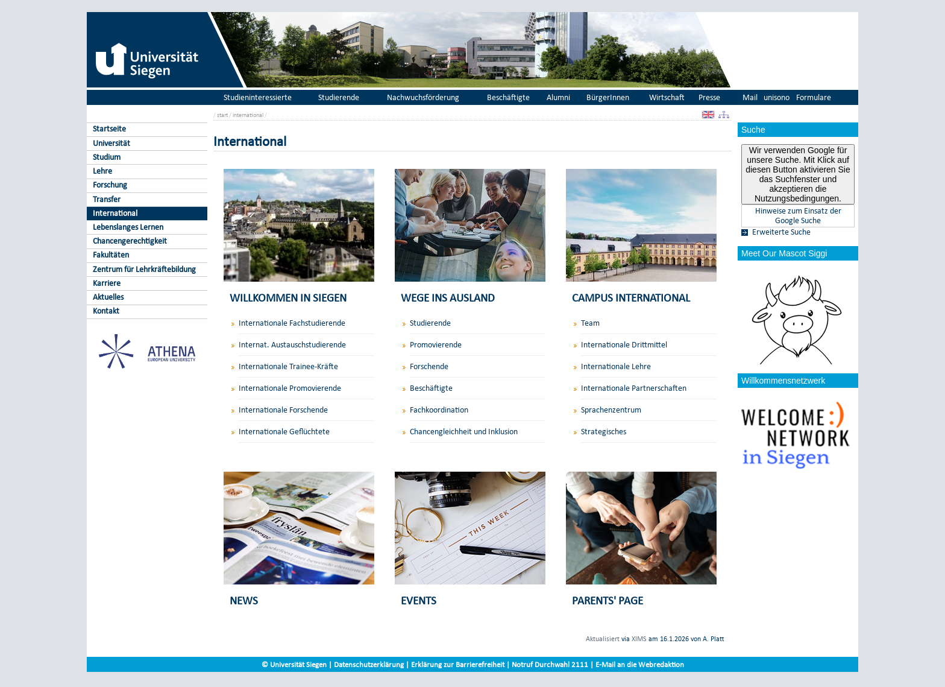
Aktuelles (108, 297)
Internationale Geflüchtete (284, 431)
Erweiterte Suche (781, 232)
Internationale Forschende (283, 410)
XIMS (639, 639)
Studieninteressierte (258, 97)
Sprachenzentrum (611, 410)
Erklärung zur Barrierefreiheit (457, 664)
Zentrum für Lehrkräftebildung (144, 269)
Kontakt (106, 311)
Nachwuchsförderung (423, 97)
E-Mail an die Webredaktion (639, 664)
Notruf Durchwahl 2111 (550, 664)
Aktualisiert (603, 639)
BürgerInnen (607, 97)
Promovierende (436, 345)
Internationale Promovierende (290, 388)
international (248, 115)
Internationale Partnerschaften (633, 388)
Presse (709, 97)
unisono (777, 97)
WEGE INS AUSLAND (448, 298)
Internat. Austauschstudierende (292, 345)
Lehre (102, 171)
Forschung (110, 185)
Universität (111, 143)
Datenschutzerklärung (369, 664)
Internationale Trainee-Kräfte (288, 366)
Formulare (813, 97)
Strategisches (603, 431)
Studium (107, 157)
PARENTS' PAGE (607, 600)
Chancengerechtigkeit (130, 241)
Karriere (107, 283)
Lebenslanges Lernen (128, 227)
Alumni (558, 97)
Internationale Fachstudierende (292, 323)
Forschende (429, 366)
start (222, 115)
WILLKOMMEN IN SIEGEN (288, 298)
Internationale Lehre (616, 366)
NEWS (244, 600)
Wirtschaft (667, 97)
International (115, 213)
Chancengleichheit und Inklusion (464, 431)
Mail (750, 97)
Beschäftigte (508, 97)
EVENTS (418, 600)
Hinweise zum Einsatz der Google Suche (798, 216)
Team (590, 323)
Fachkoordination (439, 410)
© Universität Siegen (294, 664)
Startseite (109, 129)
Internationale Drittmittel (624, 345)
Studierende (338, 97)
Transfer (107, 199)
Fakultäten (111, 255)
